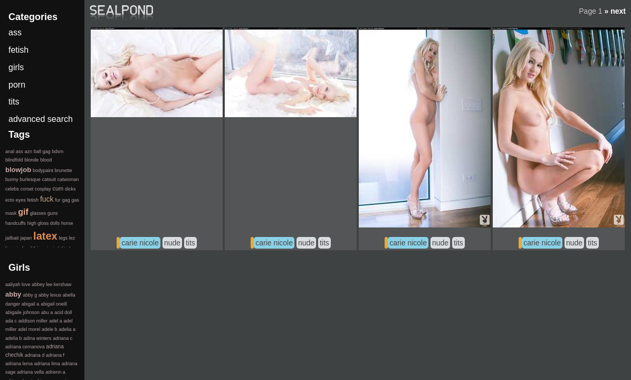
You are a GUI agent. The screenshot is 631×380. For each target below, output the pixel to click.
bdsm (57, 151)
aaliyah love (18, 284)
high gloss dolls (43, 223)
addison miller (33, 321)
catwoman (68, 179)
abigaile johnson (22, 312)
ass (15, 32)
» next (615, 11)
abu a (47, 312)
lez (72, 238)
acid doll (63, 312)
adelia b (13, 338)
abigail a (31, 304)
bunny (11, 179)
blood (46, 160)
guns (52, 213)
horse (67, 223)
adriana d (35, 355)
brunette (63, 170)
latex (45, 236)
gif (23, 211)
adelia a (67, 329)
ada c (11, 321)
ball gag (42, 151)
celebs (12, 189)
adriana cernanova (25, 346)
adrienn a (55, 372)
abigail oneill (54, 304)
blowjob (18, 170)
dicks (70, 189)
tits (190, 243)
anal (9, 151)
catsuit (49, 179)
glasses (38, 213)
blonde (31, 160)
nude (172, 243)
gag (66, 200)
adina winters (37, 338)
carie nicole (140, 243)
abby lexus (50, 295)
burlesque (30, 179)
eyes (21, 200)
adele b (50, 329)
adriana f (55, 355)
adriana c (62, 338)
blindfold (14, 160)
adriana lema (19, 363)
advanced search (40, 119)
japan (26, 238)
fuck (47, 199)
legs (63, 238)
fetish (18, 49)
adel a (55, 321)
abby (13, 294)
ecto (9, 200)
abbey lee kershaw (51, 284)
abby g (30, 295)
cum (57, 188)
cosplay (43, 189)
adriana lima (47, 363)
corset (27, 189)
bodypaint (43, 170)
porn (16, 84)
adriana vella (30, 372)
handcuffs (15, 223)
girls (16, 67)
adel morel (29, 329)
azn (29, 151)
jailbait (12, 238)
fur (58, 200)
